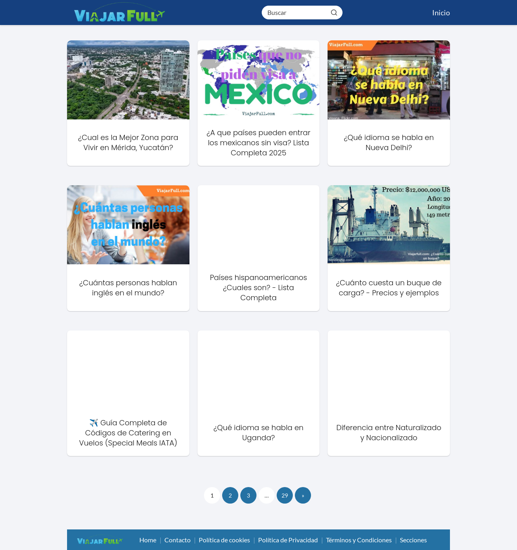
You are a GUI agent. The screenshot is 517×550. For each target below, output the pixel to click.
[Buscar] (334, 12)
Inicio (441, 12)
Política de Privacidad (288, 540)
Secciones (413, 540)
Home (147, 540)
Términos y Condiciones (359, 540)
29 (285, 495)
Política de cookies (224, 540)
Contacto (177, 540)
